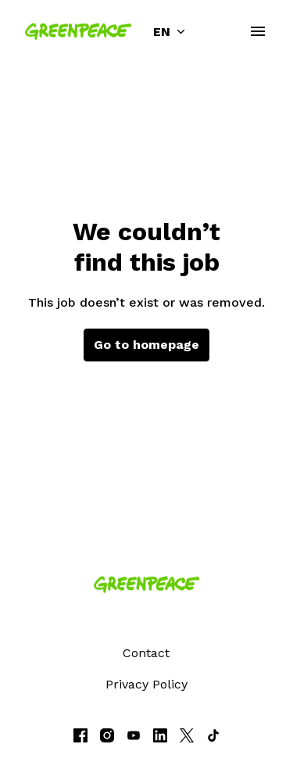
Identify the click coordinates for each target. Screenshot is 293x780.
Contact (146, 652)
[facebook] (80, 735)
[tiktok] (213, 735)
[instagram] (107, 735)
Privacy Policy (146, 684)
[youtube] (133, 735)
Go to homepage (146, 344)
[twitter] (186, 735)
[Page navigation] (257, 31)
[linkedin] (160, 735)
